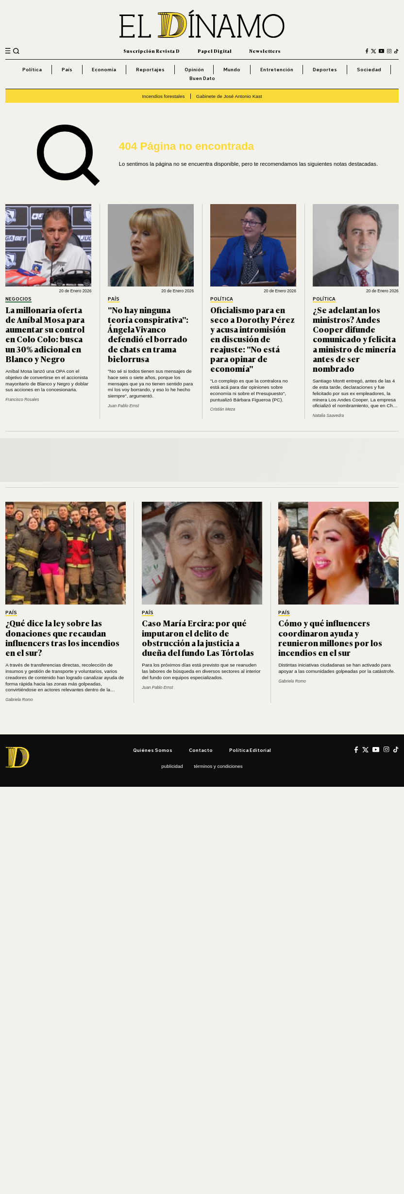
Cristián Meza (222, 409)
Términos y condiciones (218, 766)
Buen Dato (202, 78)
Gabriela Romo (19, 699)
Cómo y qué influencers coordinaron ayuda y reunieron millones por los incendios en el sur (330, 637)
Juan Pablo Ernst (123, 405)
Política (32, 69)
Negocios (18, 299)
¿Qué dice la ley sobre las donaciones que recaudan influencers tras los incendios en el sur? (62, 637)
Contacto (201, 750)
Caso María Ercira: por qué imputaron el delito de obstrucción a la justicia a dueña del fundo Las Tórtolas (198, 637)
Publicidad (172, 766)
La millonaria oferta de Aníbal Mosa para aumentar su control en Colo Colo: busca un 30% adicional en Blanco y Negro (44, 334)
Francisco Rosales (22, 399)
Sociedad (369, 69)
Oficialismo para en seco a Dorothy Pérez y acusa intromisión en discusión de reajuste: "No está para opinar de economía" (252, 338)
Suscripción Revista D (151, 51)
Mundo (231, 69)
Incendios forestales (163, 96)
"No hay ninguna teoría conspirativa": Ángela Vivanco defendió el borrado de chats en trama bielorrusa (148, 334)
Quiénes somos (152, 750)
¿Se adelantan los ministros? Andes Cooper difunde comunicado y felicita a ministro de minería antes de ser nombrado (354, 338)
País (67, 69)
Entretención (276, 69)
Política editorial (250, 750)
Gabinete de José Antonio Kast (229, 96)
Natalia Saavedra (328, 415)
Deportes (325, 69)
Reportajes (150, 69)
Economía (104, 69)
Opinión (194, 69)
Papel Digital (215, 51)
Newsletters (265, 51)
